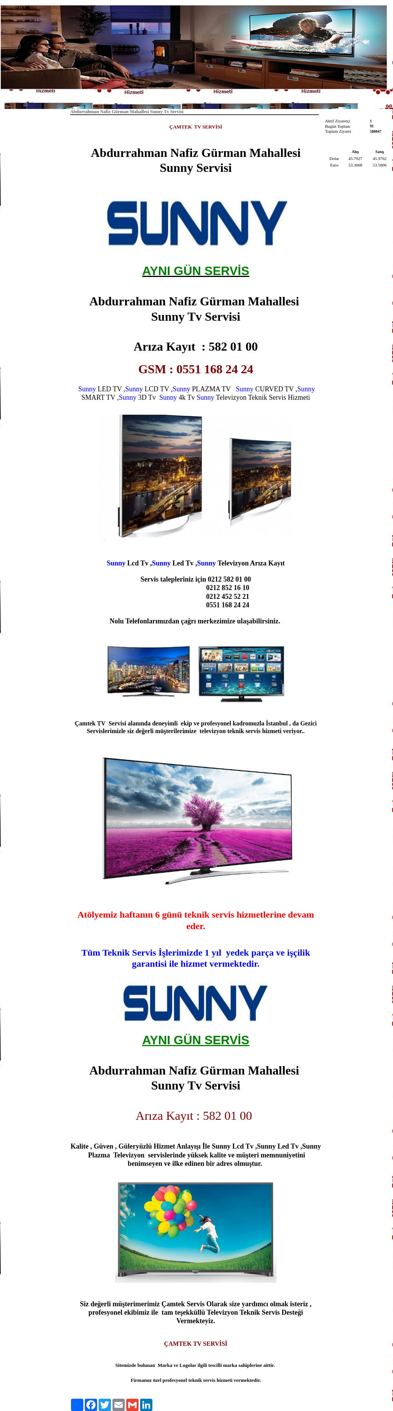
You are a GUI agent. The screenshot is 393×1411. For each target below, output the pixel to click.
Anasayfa (163, 98)
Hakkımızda (198, 98)
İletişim (231, 98)
